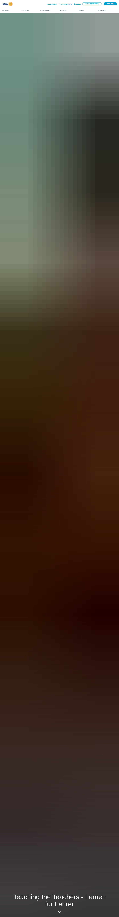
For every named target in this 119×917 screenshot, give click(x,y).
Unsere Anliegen (48, 9)
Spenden (110, 4)
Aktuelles (86, 9)
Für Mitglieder (107, 9)
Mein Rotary (52, 4)
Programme (67, 9)
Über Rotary (9, 9)
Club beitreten (92, 4)
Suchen (78, 4)
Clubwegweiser (65, 4)
